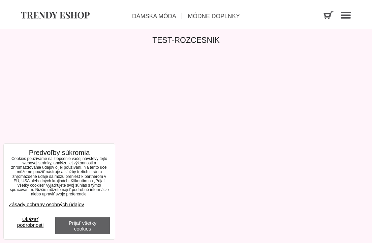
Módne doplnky (214, 16)
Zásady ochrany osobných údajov (46, 204)
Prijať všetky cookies (82, 226)
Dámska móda (154, 16)
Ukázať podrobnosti (30, 222)
